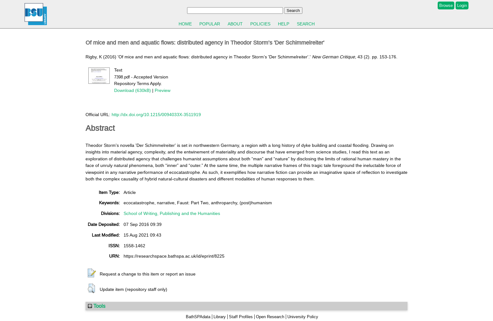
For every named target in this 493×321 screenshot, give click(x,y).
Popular (209, 23)
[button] (92, 273)
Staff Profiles (241, 316)
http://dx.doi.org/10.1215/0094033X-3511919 (156, 114)
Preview (162, 90)
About (235, 23)
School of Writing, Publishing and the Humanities (172, 213)
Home (185, 23)
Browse (446, 5)
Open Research (270, 316)
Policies (260, 23)
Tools (96, 306)
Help (283, 23)
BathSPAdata (198, 316)
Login (462, 5)
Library (219, 316)
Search (306, 23)
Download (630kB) (132, 90)
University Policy (302, 316)
